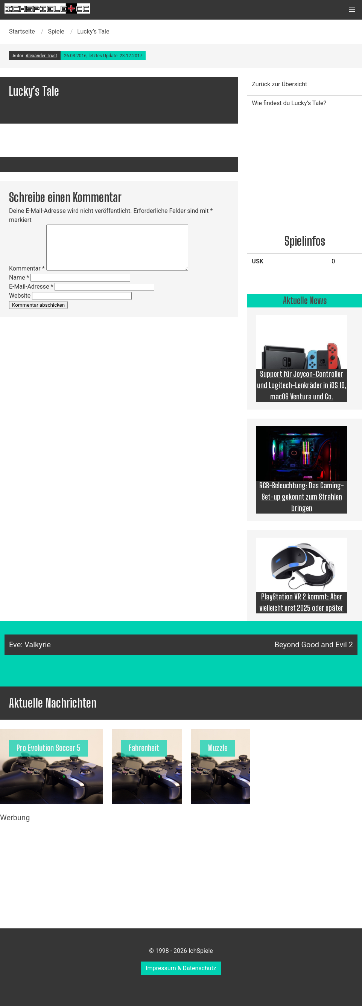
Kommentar (27, 268)
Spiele (56, 31)
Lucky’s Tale (93, 31)
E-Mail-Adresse (31, 286)
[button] (352, 10)
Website (19, 295)
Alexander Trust (41, 55)
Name (19, 277)
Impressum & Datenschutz (181, 968)
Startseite (22, 31)
